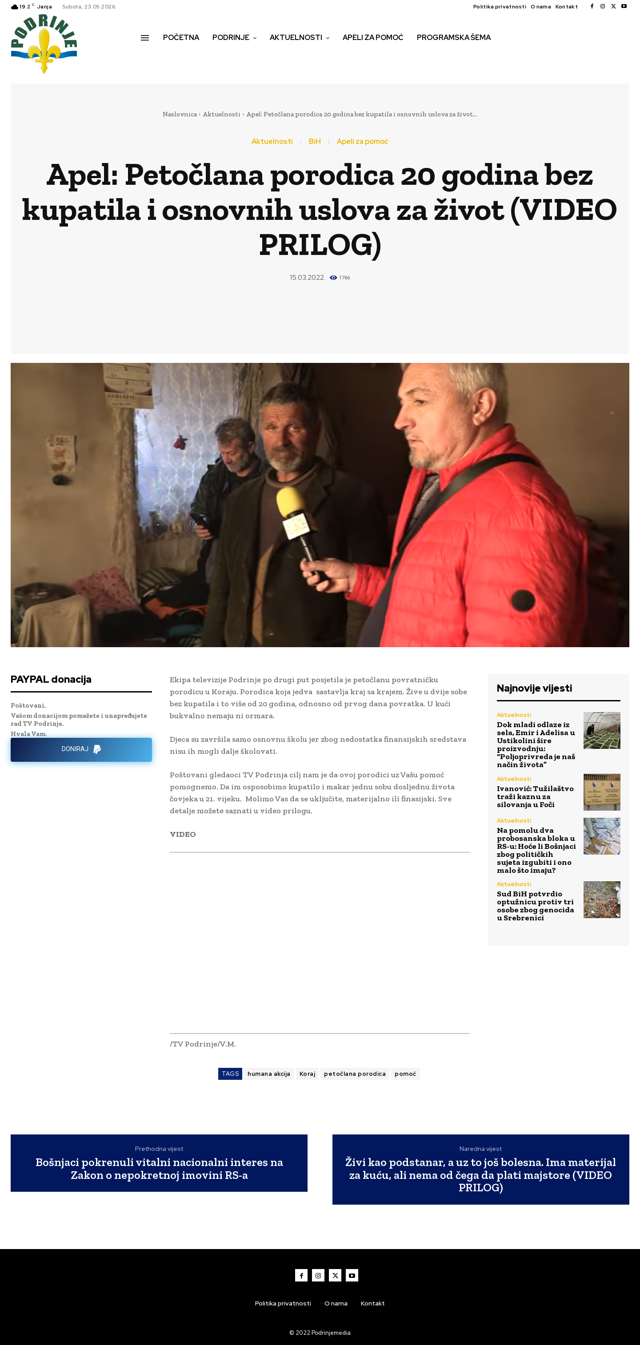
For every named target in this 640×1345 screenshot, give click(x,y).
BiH (315, 141)
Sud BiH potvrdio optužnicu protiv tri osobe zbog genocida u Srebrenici (535, 906)
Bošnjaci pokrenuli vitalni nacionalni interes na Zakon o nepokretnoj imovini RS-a (159, 1168)
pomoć (405, 1074)
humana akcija (269, 1074)
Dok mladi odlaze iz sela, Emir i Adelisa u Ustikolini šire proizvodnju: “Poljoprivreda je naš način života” (536, 744)
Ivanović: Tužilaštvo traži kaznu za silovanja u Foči (535, 796)
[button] (151, 56)
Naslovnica (180, 114)
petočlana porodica (355, 1074)
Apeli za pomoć (362, 141)
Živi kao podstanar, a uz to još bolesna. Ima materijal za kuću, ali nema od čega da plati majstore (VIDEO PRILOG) (480, 1175)
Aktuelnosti (221, 114)
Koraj (308, 1074)
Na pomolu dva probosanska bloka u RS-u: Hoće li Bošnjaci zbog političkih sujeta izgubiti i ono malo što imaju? (536, 850)
